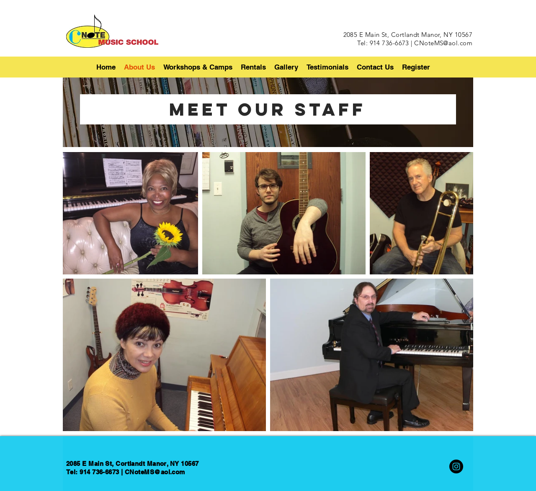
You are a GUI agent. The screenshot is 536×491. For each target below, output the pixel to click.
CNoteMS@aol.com (443, 43)
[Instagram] (456, 466)
